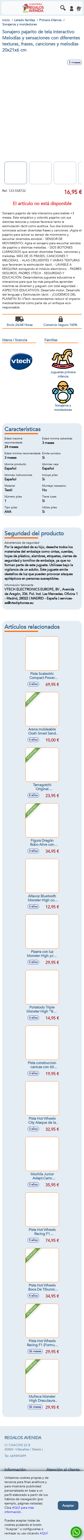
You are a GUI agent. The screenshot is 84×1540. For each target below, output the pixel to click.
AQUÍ (44, 1533)
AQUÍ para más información (19, 1510)
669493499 (18, 1456)
